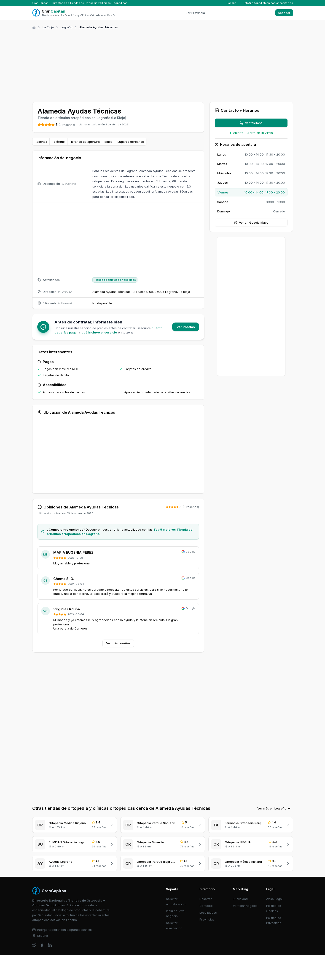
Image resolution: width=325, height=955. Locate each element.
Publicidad (240, 899)
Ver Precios (186, 327)
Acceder (284, 13)
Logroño (67, 27)
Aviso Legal (274, 899)
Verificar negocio (245, 905)
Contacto (206, 905)
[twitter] (34, 945)
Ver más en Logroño (274, 808)
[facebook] (42, 945)
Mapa (109, 141)
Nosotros (205, 899)
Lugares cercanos (131, 141)
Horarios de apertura (85, 141)
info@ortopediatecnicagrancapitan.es (268, 3)
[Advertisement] (162, 65)
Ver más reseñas (118, 643)
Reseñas (41, 141)
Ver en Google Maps (251, 222)
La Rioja (48, 27)
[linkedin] (50, 945)
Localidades (208, 912)
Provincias (206, 919)
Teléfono (58, 141)
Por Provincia (195, 13)
